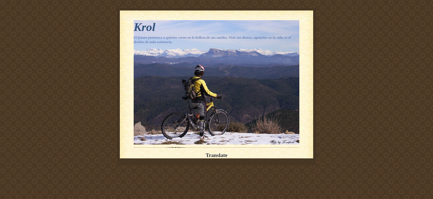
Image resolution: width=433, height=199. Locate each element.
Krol (144, 26)
